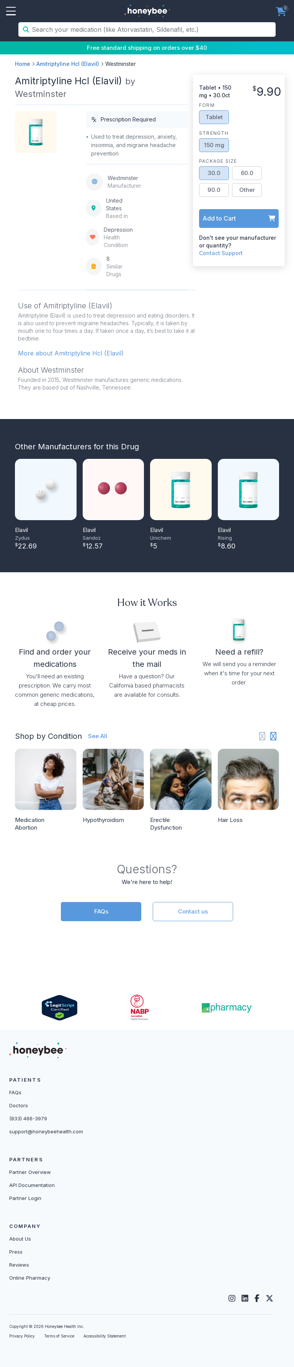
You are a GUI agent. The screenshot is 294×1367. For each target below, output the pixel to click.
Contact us (193, 911)
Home (22, 64)
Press (16, 1252)
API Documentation (32, 1185)
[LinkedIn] (245, 1298)
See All (97, 736)
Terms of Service (59, 1336)
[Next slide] (273, 736)
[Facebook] (257, 1298)
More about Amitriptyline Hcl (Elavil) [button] (71, 353)
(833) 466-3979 (28, 1118)
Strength (214, 133)
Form (207, 105)
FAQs (101, 911)
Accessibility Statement (104, 1336)
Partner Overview (30, 1172)
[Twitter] (269, 1298)
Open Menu (11, 11)
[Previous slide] (262, 736)
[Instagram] (232, 1298)
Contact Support (221, 253)
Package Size (218, 161)
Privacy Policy (22, 1336)
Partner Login (25, 1198)
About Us (20, 1239)
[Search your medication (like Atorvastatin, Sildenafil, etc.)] (153, 29)
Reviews (19, 1265)
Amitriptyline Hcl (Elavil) (67, 64)
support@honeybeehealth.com (46, 1131)
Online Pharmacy (29, 1278)
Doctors (18, 1105)
